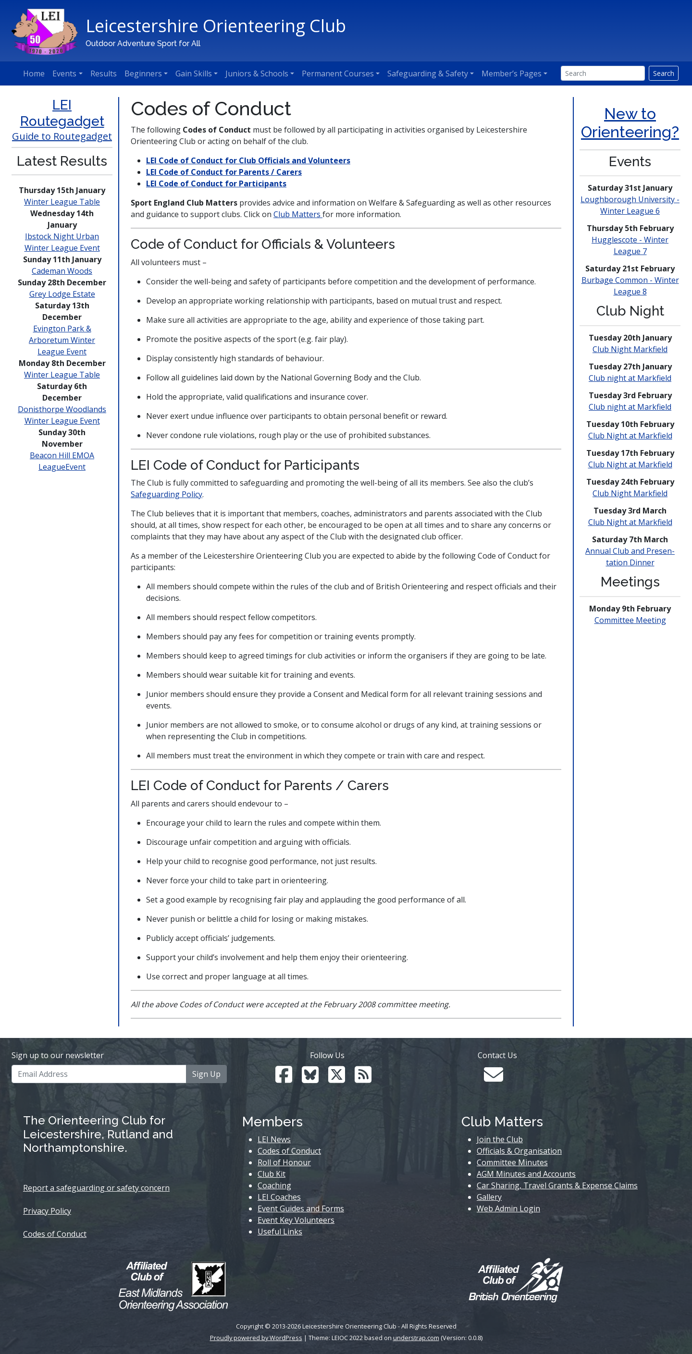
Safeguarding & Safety (427, 73)
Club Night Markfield (630, 349)
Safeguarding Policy (166, 494)
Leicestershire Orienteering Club (216, 25)
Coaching (274, 1185)
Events (64, 73)
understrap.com (416, 1337)
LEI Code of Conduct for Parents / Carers (224, 172)
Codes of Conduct (54, 1234)
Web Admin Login (508, 1208)
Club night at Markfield (630, 378)
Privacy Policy (47, 1211)
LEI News (274, 1139)
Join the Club (500, 1139)
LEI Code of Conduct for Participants (216, 183)
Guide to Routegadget (62, 136)
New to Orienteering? (630, 123)
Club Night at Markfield (630, 435)
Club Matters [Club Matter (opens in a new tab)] (297, 214)
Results (103, 73)
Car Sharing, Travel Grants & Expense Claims (557, 1185)
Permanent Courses (338, 73)
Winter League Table (62, 201)
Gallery (489, 1197)
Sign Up (206, 1074)
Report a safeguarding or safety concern (96, 1188)
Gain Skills (193, 73)
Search (663, 73)
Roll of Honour (284, 1162)
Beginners (143, 73)
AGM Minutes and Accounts (526, 1174)
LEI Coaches (279, 1197)
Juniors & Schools (256, 73)
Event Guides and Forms (301, 1208)
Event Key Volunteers (296, 1220)
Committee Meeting (630, 620)
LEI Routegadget (62, 113)
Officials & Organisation (519, 1151)
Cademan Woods (62, 271)
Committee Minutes (512, 1162)
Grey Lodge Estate (62, 294)
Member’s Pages (512, 73)
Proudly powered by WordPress (256, 1337)
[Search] (603, 73)
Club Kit (271, 1174)
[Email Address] (99, 1074)
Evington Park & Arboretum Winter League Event (62, 340)
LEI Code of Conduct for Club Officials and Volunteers (248, 160)
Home (34, 73)
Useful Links (280, 1231)
